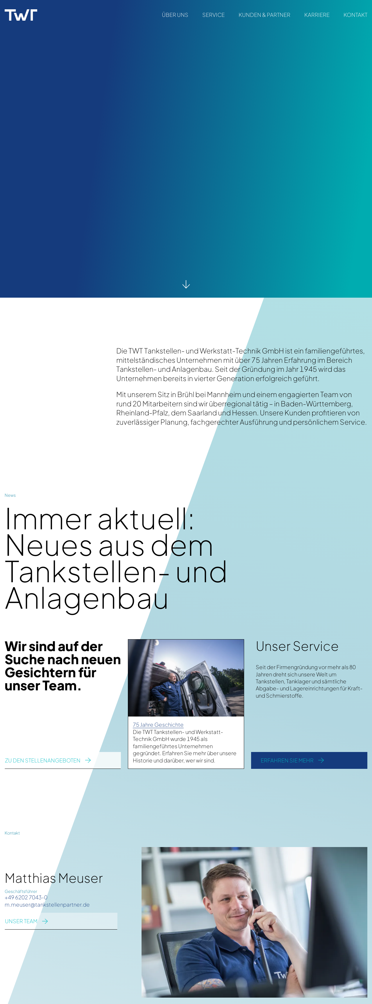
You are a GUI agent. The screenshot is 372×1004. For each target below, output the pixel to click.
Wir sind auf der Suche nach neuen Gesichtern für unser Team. (63, 665)
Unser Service (297, 645)
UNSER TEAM (21, 921)
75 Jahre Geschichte (158, 724)
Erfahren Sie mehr (287, 760)
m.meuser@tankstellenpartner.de (47, 904)
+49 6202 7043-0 (26, 897)
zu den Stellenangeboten (43, 760)
